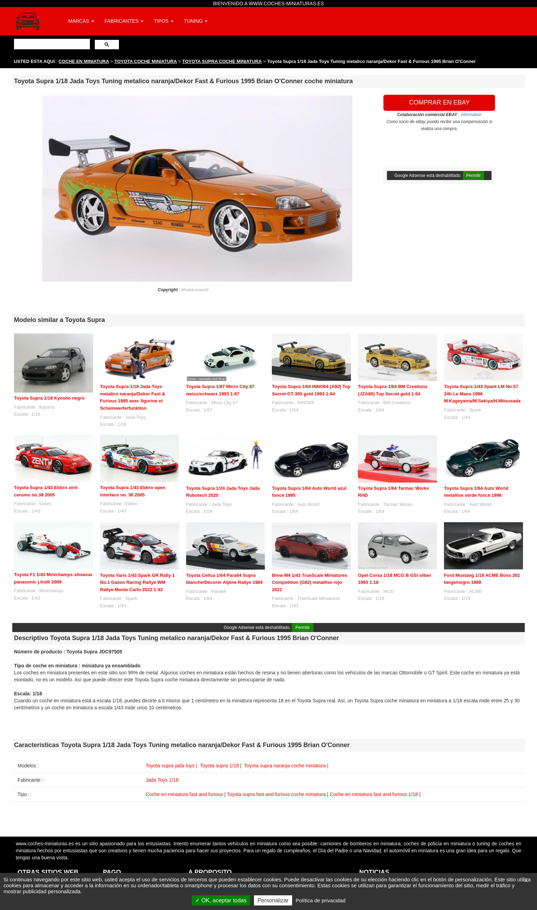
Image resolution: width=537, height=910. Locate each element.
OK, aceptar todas (220, 900)
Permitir (473, 175)
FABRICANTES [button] (124, 21)
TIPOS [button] (164, 21)
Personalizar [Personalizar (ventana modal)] (273, 900)
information (471, 114)
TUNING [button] (196, 21)
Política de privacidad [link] (321, 900)
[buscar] (51, 43)
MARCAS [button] (81, 21)
